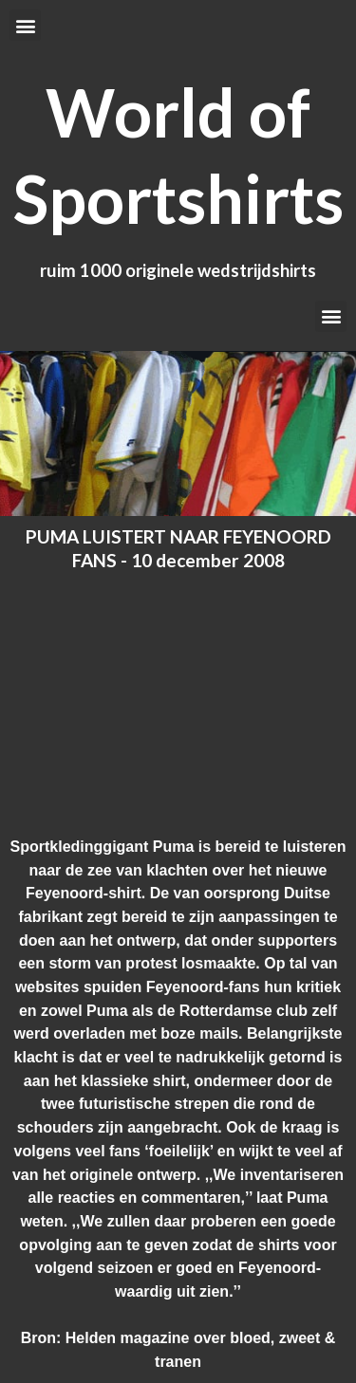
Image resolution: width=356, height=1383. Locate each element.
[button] (25, 25)
